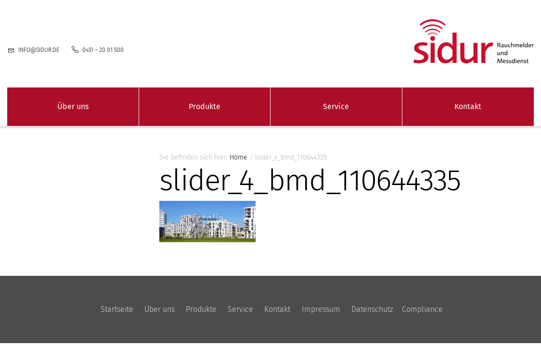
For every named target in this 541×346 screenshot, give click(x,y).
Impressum (321, 309)
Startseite (117, 309)
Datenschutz (372, 309)
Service (336, 106)
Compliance (422, 309)
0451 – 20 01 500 (103, 50)
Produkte (204, 106)
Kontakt (467, 106)
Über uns (73, 106)
